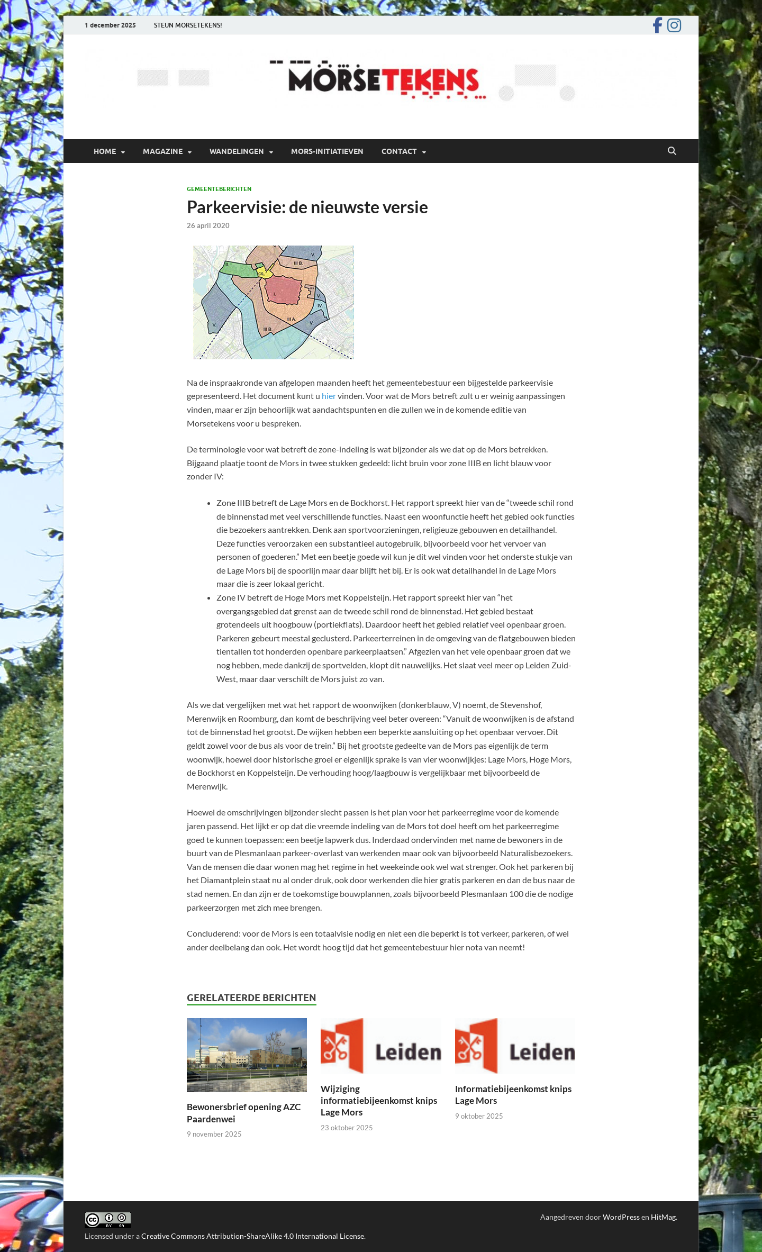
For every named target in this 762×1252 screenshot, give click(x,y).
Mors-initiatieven (327, 151)
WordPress (621, 1216)
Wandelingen (237, 151)
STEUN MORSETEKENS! (188, 25)
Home (105, 151)
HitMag (663, 1216)
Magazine (163, 151)
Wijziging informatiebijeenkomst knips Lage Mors (379, 1100)
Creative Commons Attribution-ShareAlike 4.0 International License (252, 1235)
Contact (399, 151)
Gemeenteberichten (219, 189)
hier (329, 396)
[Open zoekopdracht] (672, 151)
